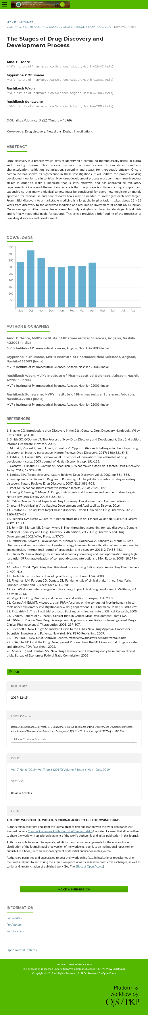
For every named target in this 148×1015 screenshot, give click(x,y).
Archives (26, 22)
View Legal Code (116, 968)
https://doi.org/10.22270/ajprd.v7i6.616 (43, 120)
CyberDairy (109, 973)
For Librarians (15, 931)
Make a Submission (74, 889)
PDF (16, 672)
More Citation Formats (30, 739)
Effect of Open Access (89, 866)
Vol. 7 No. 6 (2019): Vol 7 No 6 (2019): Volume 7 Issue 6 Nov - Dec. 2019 (59, 26)
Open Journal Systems (22, 950)
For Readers (14, 918)
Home (11, 22)
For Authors (14, 924)
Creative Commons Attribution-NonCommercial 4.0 (60, 831)
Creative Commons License (79, 968)
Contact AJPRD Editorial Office (74, 964)
